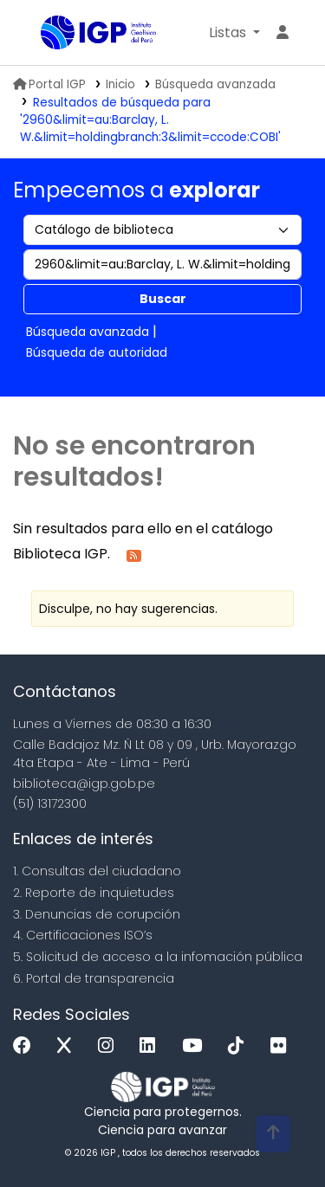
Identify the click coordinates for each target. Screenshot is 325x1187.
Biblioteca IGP (47, 34)
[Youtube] (196, 1046)
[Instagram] (110, 1046)
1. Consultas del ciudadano (97, 871)
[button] (234, 33)
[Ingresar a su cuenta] (282, 33)
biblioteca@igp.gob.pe (84, 783)
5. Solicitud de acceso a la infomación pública (157, 956)
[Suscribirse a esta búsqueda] (134, 554)
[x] (68, 1046)
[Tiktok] (240, 1046)
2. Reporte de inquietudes (93, 892)
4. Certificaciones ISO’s (83, 935)
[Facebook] (26, 1046)
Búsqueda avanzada (215, 84)
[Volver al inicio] (273, 1133)
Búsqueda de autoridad (96, 352)
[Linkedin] (152, 1046)
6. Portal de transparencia (93, 978)
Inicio (120, 84)
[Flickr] (282, 1046)
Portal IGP (49, 84)
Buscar (163, 298)
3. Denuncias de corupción (96, 914)
